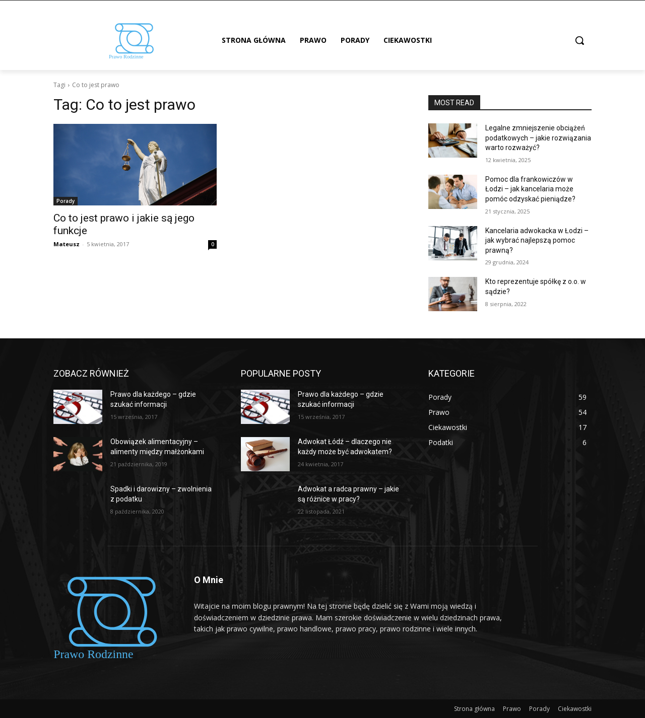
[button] (579, 40)
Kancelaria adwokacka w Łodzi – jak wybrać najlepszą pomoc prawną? (537, 240)
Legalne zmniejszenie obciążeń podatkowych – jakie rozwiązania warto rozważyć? (538, 138)
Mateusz (66, 244)
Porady (65, 200)
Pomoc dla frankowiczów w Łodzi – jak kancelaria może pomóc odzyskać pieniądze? (530, 189)
